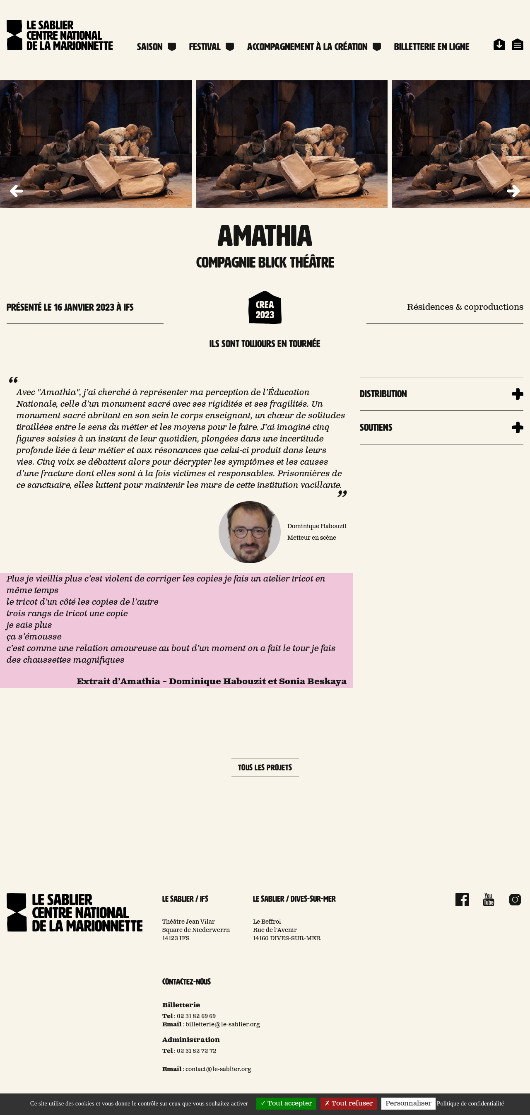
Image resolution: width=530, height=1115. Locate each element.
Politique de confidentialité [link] (470, 1103)
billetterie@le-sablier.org (223, 1024)
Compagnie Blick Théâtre (265, 262)
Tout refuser (349, 1103)
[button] (513, 191)
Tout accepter (286, 1103)
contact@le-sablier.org (218, 1069)
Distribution (383, 394)
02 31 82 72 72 (197, 1051)
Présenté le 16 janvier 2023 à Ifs (70, 307)
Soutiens (376, 427)
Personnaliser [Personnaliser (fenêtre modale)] (408, 1103)
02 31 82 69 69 (196, 1016)
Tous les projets (265, 767)
